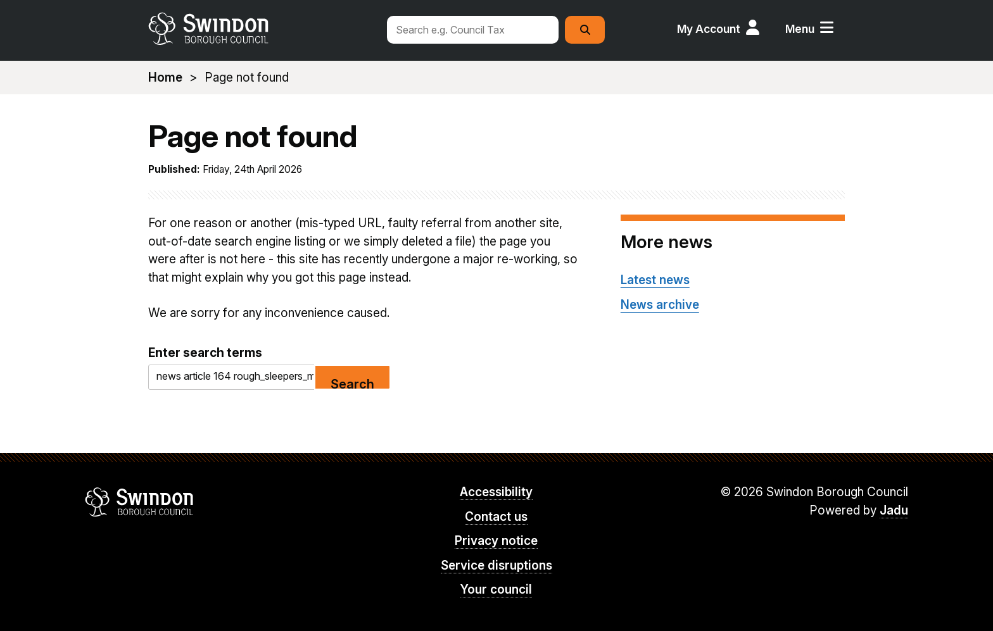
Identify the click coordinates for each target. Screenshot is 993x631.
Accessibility (496, 492)
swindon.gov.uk (260, 28)
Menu (799, 28)
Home (165, 77)
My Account (708, 28)
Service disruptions (496, 565)
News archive (660, 304)
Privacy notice (496, 541)
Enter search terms (205, 352)
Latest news (655, 280)
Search (352, 383)
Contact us (496, 516)
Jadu (894, 510)
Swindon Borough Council (139, 502)
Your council (496, 589)
